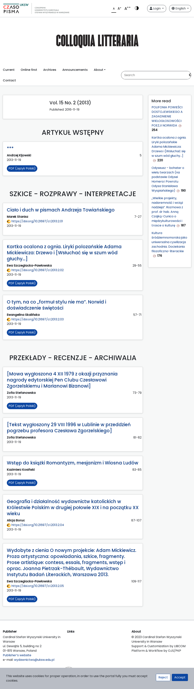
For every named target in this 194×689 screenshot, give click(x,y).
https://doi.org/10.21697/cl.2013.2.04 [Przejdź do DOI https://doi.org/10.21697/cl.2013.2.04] (35, 525)
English (179, 8)
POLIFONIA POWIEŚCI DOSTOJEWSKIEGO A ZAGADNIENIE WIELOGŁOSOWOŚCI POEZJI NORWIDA (167, 116)
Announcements (75, 70)
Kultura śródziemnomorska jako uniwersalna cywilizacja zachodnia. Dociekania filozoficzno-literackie (169, 242)
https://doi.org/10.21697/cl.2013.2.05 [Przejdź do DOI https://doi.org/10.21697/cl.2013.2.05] (35, 586)
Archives (49, 70)
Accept (179, 677)
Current (9, 70)
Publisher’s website (17, 655)
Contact (9, 80)
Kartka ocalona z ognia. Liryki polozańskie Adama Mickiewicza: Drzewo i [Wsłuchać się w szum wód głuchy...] (169, 146)
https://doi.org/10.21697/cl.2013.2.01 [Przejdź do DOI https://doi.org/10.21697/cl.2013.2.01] (35, 221)
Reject (163, 677)
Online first (29, 70)
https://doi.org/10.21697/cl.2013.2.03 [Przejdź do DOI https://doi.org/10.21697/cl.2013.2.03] (35, 319)
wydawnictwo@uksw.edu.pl (34, 660)
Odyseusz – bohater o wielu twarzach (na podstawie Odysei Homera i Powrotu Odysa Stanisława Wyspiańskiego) (168, 179)
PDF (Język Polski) (22, 168)
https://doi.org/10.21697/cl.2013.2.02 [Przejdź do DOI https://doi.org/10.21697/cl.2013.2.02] (35, 270)
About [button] (98, 70)
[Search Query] (153, 75)
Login (155, 8)
